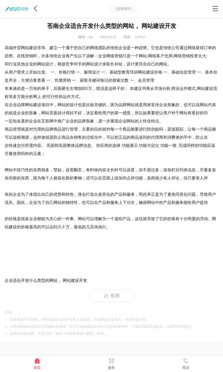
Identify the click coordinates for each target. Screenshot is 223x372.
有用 (111, 295)
